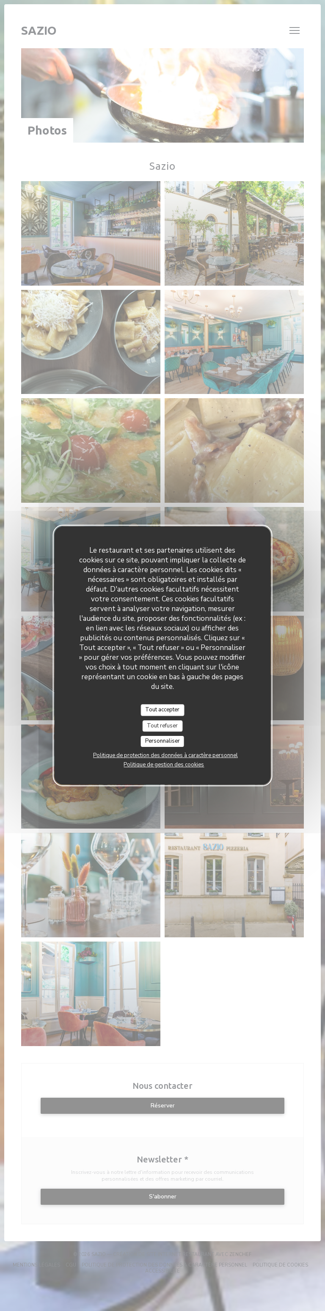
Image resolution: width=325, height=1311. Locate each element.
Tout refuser (162, 726)
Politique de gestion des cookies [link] (164, 764)
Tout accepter (162, 709)
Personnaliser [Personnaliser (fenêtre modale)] (162, 741)
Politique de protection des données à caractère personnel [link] (165, 755)
